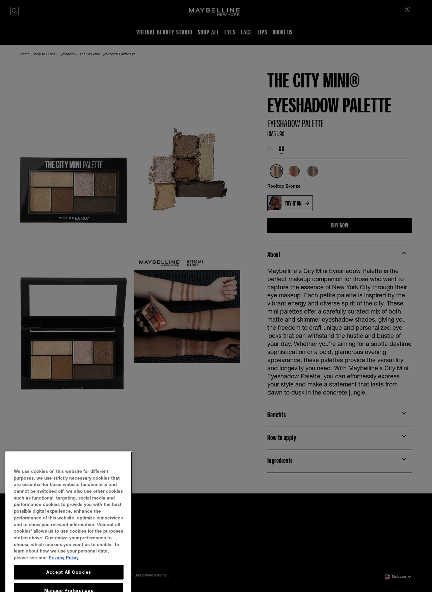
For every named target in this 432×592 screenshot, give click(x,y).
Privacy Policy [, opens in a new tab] (64, 570)
